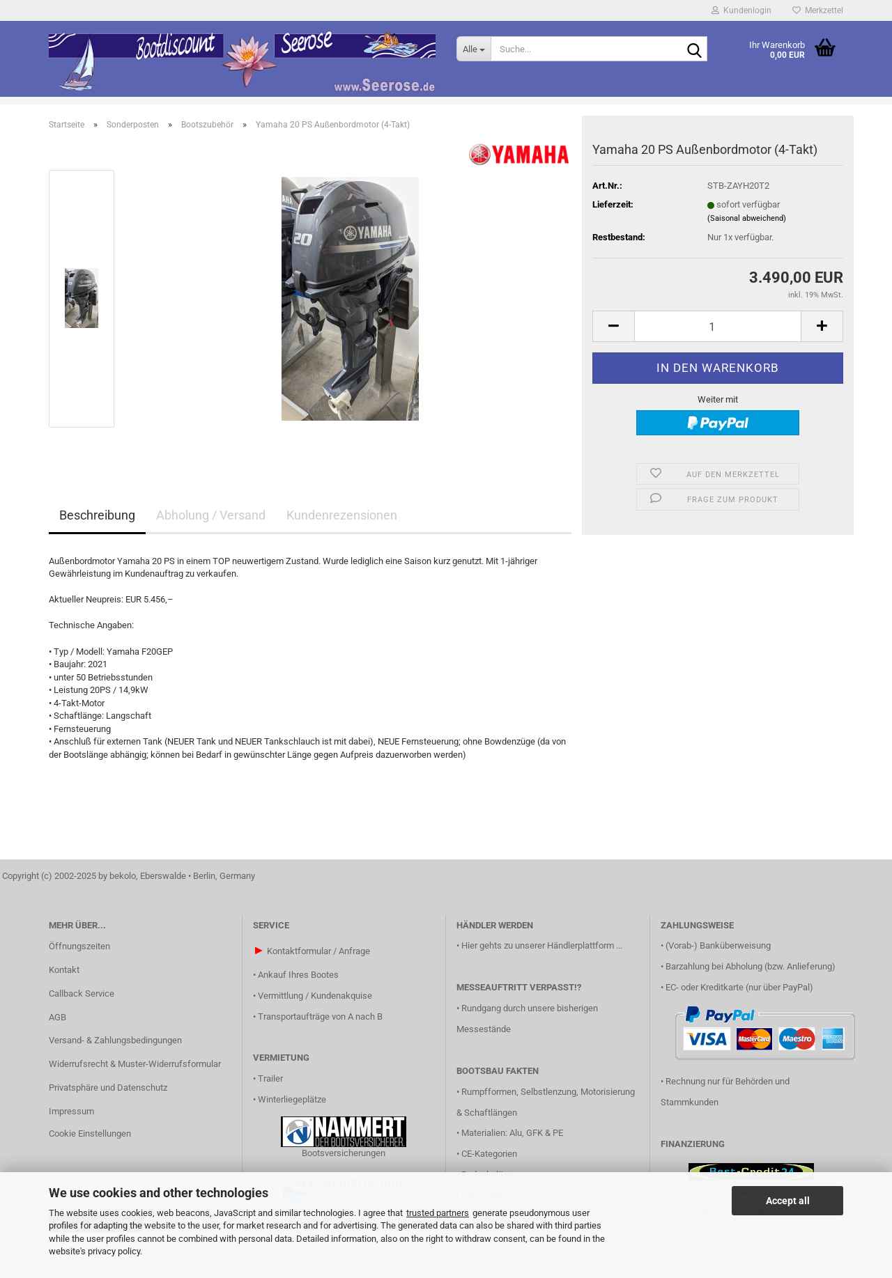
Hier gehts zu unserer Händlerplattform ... (541, 945)
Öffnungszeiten (79, 946)
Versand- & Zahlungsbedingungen (115, 1040)
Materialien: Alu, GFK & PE (512, 1133)
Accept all (788, 1200)
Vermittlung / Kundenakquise (315, 995)
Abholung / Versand (211, 515)
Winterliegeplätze (292, 1099)
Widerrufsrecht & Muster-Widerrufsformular (135, 1064)
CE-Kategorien (489, 1153)
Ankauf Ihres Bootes (298, 974)
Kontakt (64, 970)
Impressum (71, 1111)
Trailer (270, 1078)
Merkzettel (817, 10)
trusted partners (437, 1213)
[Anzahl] (717, 326)
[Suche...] (473, 48)
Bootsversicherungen (343, 1153)
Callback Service (81, 993)
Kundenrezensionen (341, 515)
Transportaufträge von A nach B (320, 1016)
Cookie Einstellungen (90, 1133)
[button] (613, 326)
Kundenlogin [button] (741, 10)
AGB (57, 1017)
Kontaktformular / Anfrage (318, 951)
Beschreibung (97, 515)
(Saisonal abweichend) (746, 218)
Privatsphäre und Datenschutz (108, 1087)
